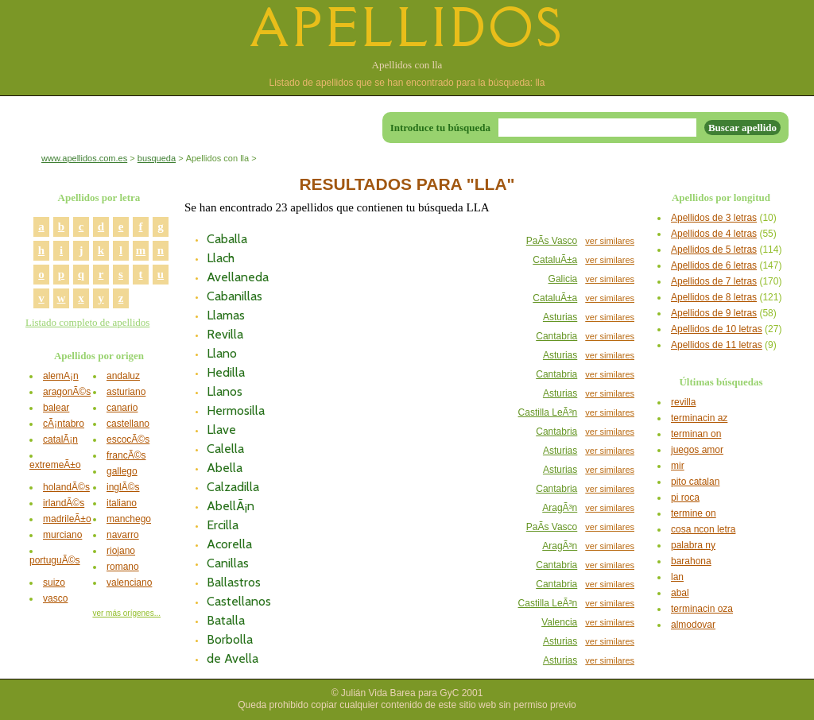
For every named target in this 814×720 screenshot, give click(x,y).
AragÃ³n (559, 507)
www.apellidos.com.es (84, 158)
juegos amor (697, 449)
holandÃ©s (66, 487)
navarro (123, 534)
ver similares (609, 241)
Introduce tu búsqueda (440, 128)
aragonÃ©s (67, 391)
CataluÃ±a (555, 259)
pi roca (685, 497)
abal (680, 592)
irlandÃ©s (63, 503)
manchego (129, 519)
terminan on (696, 433)
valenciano (129, 582)
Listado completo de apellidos (87, 322)
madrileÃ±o (67, 519)
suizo (54, 582)
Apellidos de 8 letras (714, 297)
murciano (62, 534)
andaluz (123, 375)
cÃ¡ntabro (63, 423)
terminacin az (699, 418)
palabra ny (693, 545)
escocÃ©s (128, 439)
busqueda (157, 158)
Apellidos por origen (99, 356)
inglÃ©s (123, 487)
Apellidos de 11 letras (716, 344)
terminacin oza (702, 608)
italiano (122, 503)
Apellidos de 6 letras (714, 265)
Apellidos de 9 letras (714, 313)
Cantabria (556, 336)
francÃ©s (126, 455)
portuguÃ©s (54, 560)
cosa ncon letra (703, 529)
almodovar (693, 624)
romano (123, 566)
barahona (691, 561)
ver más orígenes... (126, 613)
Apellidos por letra (99, 197)
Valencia (559, 622)
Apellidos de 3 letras (714, 217)
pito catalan (695, 481)
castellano (128, 423)
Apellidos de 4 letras (714, 233)
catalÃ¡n (60, 439)
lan (677, 577)
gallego (122, 471)
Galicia (563, 279)
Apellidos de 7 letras (714, 281)
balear (56, 407)
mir (677, 465)
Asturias (560, 317)
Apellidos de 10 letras (716, 329)
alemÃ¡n (61, 375)
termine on (693, 513)
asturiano (126, 391)
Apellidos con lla (407, 65)
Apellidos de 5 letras (714, 249)
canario (122, 407)
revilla (683, 402)
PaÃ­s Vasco (551, 240)
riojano (121, 550)
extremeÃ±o (55, 464)
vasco (55, 598)
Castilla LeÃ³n (548, 412)
